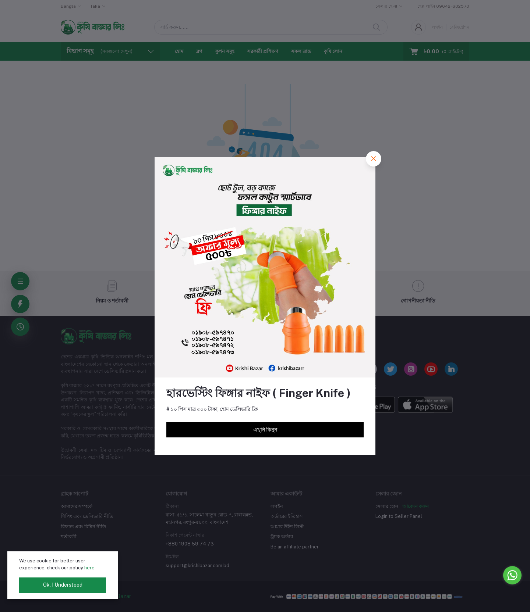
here (89, 567)
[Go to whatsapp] (512, 575)
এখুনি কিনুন (265, 430)
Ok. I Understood (62, 585)
